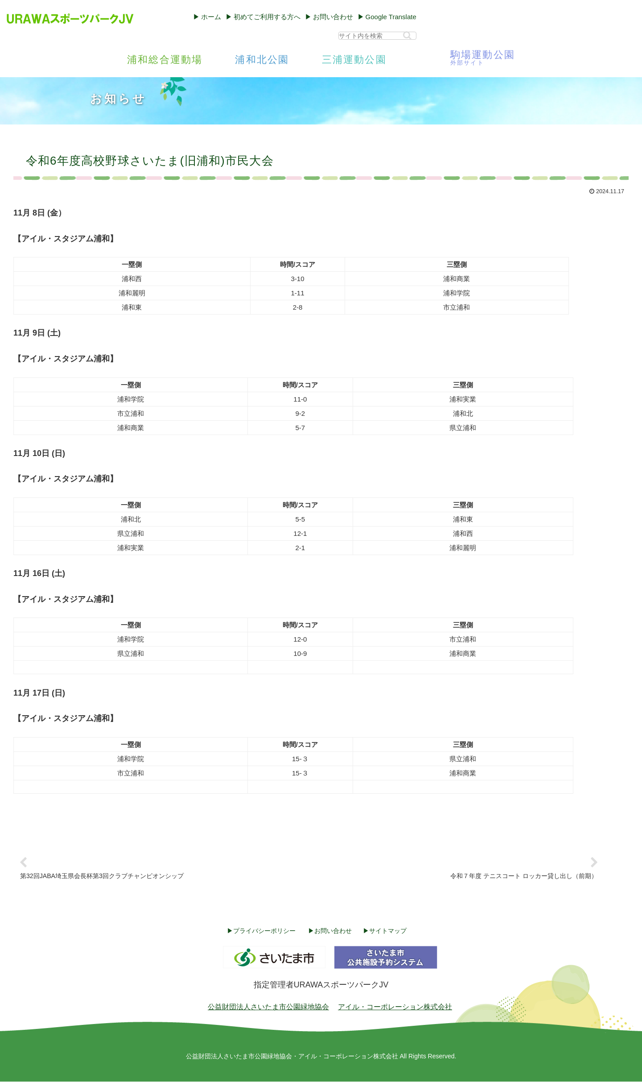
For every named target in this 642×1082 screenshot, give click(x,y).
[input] (377, 36)
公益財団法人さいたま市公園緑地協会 (268, 1007)
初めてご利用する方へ (267, 17)
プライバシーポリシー (264, 931)
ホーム (211, 17)
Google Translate (391, 17)
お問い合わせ (333, 17)
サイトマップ (388, 931)
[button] (407, 35)
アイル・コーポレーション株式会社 (395, 1007)
